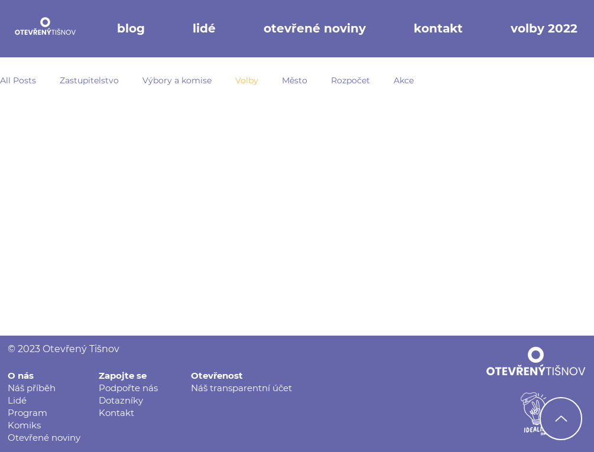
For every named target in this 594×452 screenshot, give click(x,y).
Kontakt (116, 412)
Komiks (24, 425)
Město (294, 80)
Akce (404, 80)
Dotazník (118, 400)
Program (27, 412)
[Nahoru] (561, 418)
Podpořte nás (128, 388)
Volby (246, 80)
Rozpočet (350, 80)
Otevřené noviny (44, 437)
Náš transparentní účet (241, 388)
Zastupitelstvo (89, 80)
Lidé (17, 400)
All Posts (18, 80)
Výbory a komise (177, 80)
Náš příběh (32, 388)
